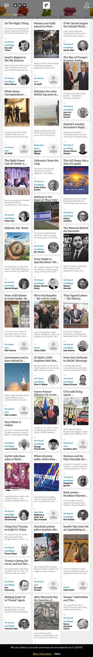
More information (42, 653)
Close (57, 653)
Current (7, 14)
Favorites (18, 14)
